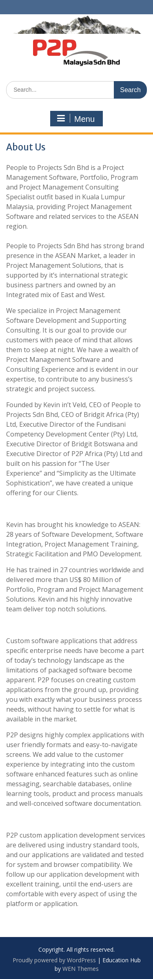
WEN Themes (80, 968)
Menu (75, 118)
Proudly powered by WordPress (54, 960)
